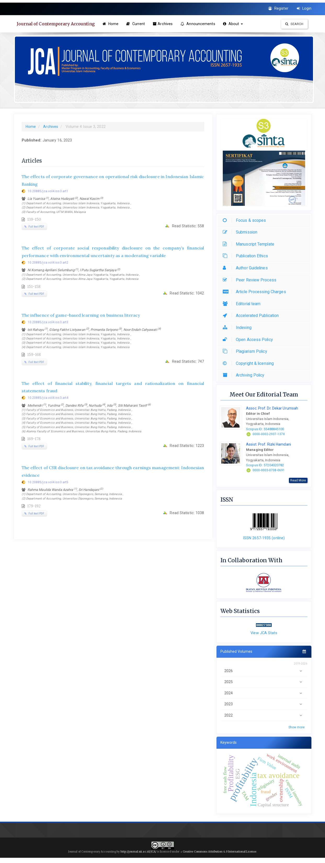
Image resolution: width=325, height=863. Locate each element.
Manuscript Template (249, 244)
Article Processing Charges (255, 291)
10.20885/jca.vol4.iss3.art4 (48, 398)
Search (294, 24)
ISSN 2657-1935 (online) (264, 538)
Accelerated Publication (252, 315)
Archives (164, 24)
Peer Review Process (250, 279)
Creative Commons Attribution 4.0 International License (219, 851)
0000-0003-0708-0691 (269, 470)
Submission (241, 232)
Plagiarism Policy (246, 351)
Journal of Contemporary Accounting (57, 23)
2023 (264, 704)
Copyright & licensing (249, 363)
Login (304, 8)
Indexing (238, 327)
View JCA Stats (263, 633)
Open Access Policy (249, 339)
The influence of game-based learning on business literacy (81, 315)
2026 (264, 671)
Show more (296, 727)
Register (278, 8)
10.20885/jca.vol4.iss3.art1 (48, 191)
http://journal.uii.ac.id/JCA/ (139, 851)
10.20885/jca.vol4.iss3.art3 (48, 322)
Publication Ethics (246, 255)
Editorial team (242, 303)
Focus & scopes (245, 220)
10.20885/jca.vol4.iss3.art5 (48, 482)
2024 (264, 693)
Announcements (199, 24)
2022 (264, 715)
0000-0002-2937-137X (269, 434)
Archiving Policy (244, 375)
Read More (298, 480)
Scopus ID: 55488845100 (265, 429)
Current (137, 24)
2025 (264, 682)
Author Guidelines (246, 267)
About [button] (235, 24)
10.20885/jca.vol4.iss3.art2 (48, 262)
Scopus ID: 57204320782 (265, 465)
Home (112, 24)
